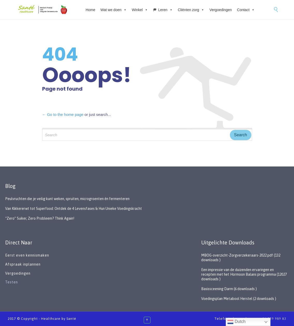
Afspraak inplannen (23, 264)
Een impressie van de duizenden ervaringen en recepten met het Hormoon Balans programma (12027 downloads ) (244, 274)
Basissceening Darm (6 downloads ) (229, 289)
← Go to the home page (63, 114)
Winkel (140, 10)
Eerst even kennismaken (27, 255)
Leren (165, 10)
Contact (246, 10)
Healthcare (51, 319)
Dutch (236, 322)
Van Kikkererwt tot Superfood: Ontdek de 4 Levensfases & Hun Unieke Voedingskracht (73, 208)
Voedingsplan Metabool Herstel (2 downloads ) (238, 299)
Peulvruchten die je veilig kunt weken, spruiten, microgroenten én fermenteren (67, 199)
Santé (71, 319)
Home (90, 10)
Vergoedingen (220, 10)
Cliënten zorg (191, 10)
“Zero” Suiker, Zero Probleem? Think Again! (39, 218)
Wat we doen (114, 10)
